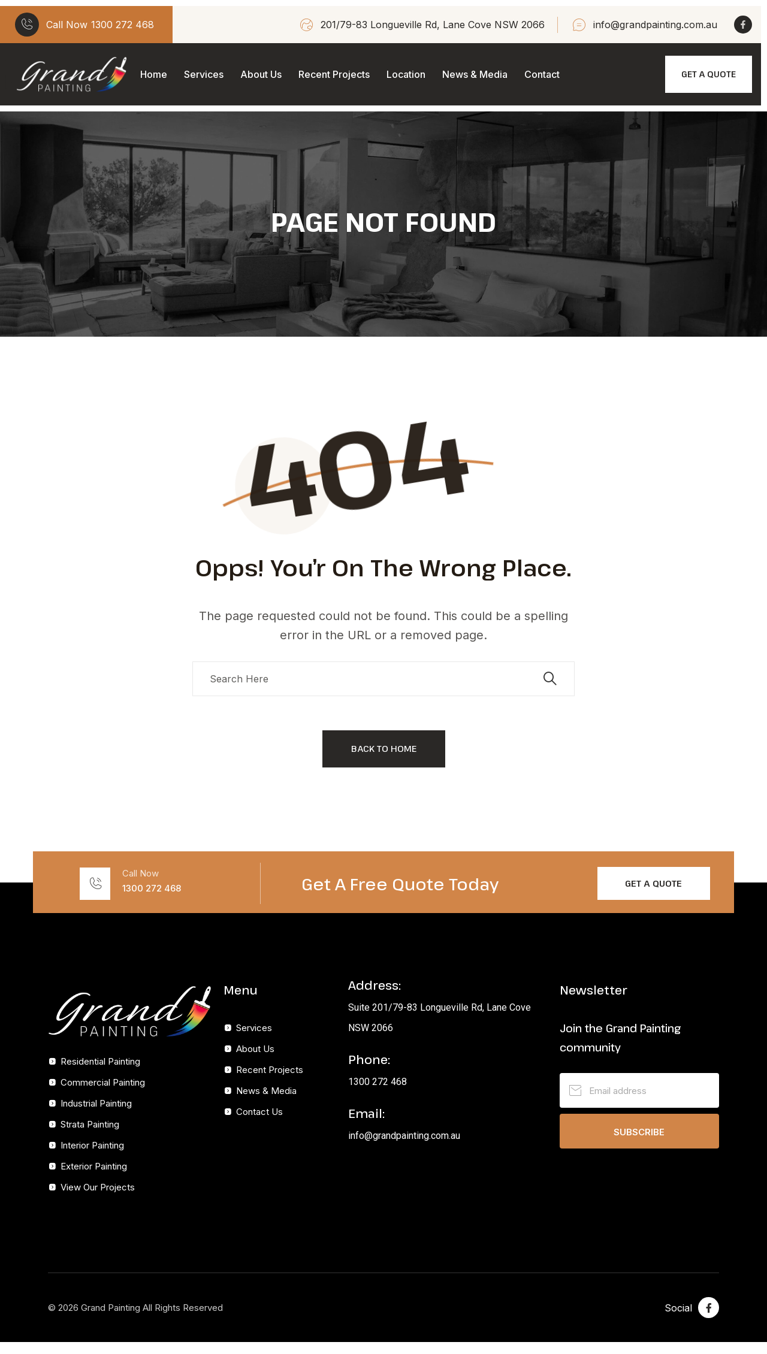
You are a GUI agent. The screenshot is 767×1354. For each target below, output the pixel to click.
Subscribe (639, 1132)
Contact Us (259, 1111)
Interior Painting (92, 1145)
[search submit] (550, 679)
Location (405, 74)
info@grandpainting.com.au (655, 24)
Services (204, 74)
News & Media (475, 74)
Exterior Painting (94, 1166)
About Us (261, 74)
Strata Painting (90, 1124)
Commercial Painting (103, 1082)
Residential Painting (100, 1061)
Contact (542, 74)
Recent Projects (334, 74)
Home (153, 74)
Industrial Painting (96, 1103)
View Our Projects (98, 1187)
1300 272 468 (122, 24)
